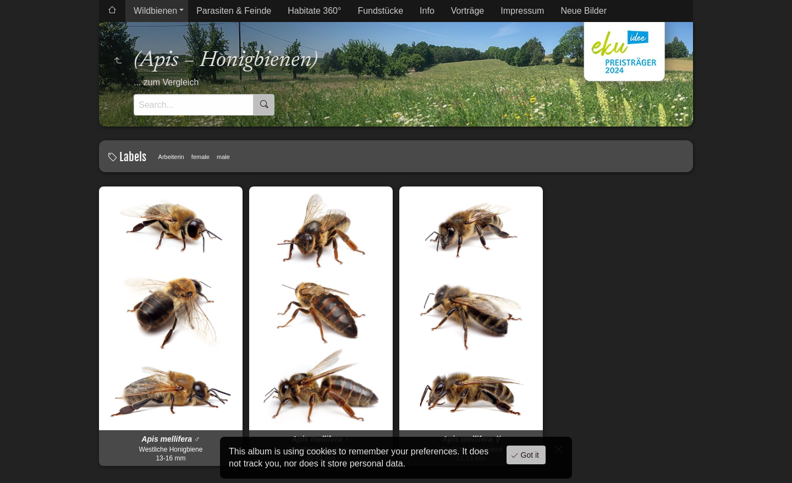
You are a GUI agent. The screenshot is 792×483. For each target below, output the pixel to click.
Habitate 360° (314, 10)
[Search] (194, 105)
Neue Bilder (583, 10)
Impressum (522, 10)
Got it (529, 455)
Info (427, 10)
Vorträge (467, 10)
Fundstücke (380, 10)
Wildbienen (155, 10)
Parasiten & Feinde (233, 10)
